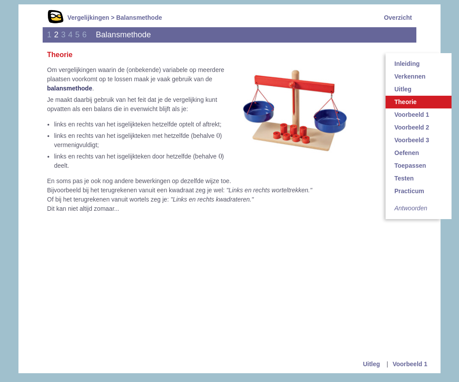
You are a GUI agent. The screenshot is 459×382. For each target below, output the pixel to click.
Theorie (405, 101)
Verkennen (410, 76)
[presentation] (218, 135)
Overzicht (398, 17)
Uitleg (403, 89)
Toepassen (410, 165)
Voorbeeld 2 (411, 127)
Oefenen (406, 152)
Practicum (409, 191)
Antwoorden (410, 208)
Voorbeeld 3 (411, 140)
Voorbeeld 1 (411, 114)
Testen (404, 178)
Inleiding (407, 63)
